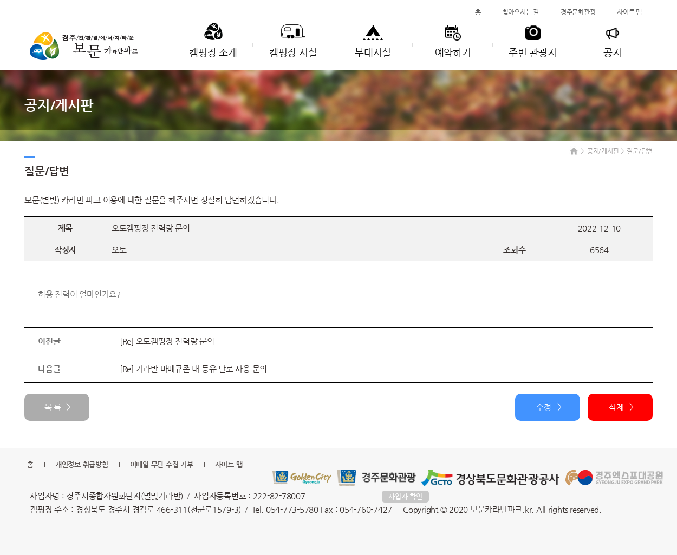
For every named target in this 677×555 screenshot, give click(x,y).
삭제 (616, 407)
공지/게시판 (603, 151)
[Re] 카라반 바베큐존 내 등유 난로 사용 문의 (193, 368)
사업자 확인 (405, 496)
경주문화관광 (578, 12)
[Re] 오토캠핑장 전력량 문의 (167, 341)
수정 (543, 407)
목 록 (52, 407)
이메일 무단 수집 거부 (161, 464)
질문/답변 (640, 151)
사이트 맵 (629, 12)
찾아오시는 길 (521, 12)
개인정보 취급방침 (81, 464)
